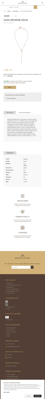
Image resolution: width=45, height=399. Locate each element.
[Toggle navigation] (3, 2)
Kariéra (8, 333)
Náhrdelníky (16, 11)
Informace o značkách (12, 331)
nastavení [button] (29, 396)
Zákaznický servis (11, 329)
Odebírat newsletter (11, 366)
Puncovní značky (10, 293)
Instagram (8, 357)
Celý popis (10, 76)
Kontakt (8, 335)
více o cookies (6, 392)
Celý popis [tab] (10, 112)
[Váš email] (21, 267)
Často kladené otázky (11, 327)
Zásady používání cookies (12, 291)
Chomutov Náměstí (11, 98)
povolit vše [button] (37, 396)
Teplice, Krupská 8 (11, 374)
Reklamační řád (10, 287)
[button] (35, 7)
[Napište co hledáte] (21, 7)
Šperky (9, 11)
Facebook (8, 355)
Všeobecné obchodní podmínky (14, 285)
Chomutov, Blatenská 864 (12, 376)
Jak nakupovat (10, 283)
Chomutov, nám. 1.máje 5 (12, 378)
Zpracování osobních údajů (13, 289)
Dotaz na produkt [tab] (25, 112)
